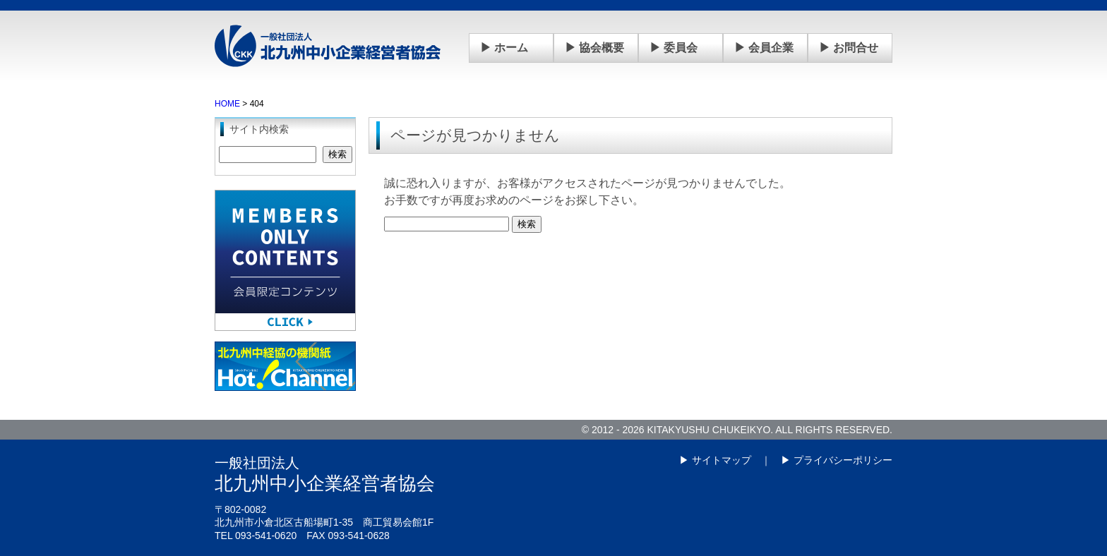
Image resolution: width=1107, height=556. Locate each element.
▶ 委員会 (674, 48)
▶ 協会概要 (594, 48)
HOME (227, 104)
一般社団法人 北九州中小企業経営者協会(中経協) (328, 46)
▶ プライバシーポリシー (836, 460)
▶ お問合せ (848, 48)
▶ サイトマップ (715, 460)
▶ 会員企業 (764, 48)
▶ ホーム (504, 48)
